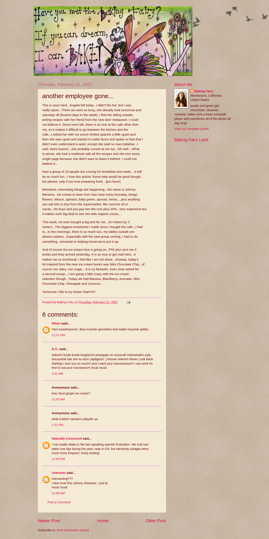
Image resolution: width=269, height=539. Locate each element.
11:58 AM (58, 493)
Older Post (156, 520)
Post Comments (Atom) (73, 530)
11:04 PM (58, 459)
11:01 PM (58, 335)
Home (103, 520)
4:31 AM (57, 373)
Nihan (56, 323)
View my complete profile (191, 128)
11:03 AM (58, 399)
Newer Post (49, 520)
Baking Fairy (204, 91)
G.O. (55, 349)
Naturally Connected (67, 438)
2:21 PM (57, 425)
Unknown (59, 472)
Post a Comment (59, 502)
